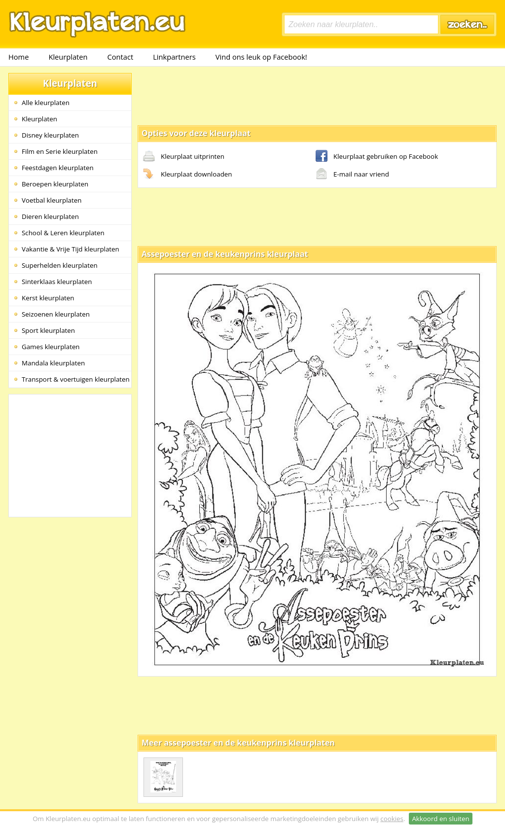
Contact (121, 57)
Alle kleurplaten (46, 102)
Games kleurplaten (51, 346)
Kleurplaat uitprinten (183, 157)
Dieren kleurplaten (50, 216)
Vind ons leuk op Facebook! (261, 57)
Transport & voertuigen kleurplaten (76, 379)
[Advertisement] (317, 95)
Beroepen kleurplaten (55, 184)
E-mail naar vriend (352, 175)
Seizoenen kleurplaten (56, 314)
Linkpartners (174, 57)
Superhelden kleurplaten (60, 265)
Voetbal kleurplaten (51, 200)
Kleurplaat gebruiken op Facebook (377, 157)
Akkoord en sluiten (440, 818)
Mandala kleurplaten (53, 363)
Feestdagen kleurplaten (58, 167)
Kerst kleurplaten (48, 297)
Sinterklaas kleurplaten (57, 281)
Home (18, 57)
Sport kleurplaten (48, 330)
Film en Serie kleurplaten (60, 151)
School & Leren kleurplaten (63, 232)
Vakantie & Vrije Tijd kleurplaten (70, 249)
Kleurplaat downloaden (187, 175)
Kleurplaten (67, 57)
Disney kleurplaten (50, 135)
